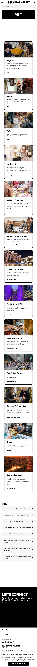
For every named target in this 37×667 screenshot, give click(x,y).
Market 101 (9, 175)
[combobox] (18, 6)
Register (9, 72)
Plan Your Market (11, 348)
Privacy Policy (21, 661)
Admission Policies (11, 381)
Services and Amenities (13, 417)
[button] (18, 508)
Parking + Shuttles (11, 314)
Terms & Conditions (9, 661)
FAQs (8, 139)
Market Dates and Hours (13, 244)
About (8, 106)
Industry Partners (11, 212)
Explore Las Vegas (11, 488)
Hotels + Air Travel (11, 279)
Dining (8, 450)
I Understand (18, 664)
